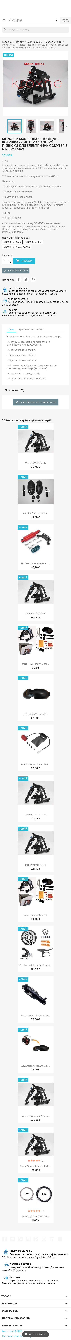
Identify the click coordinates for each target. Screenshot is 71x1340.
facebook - (8, 1336)
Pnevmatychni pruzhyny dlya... (36, 1015)
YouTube (28, 1239)
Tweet (26, 279)
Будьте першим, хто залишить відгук (35, 402)
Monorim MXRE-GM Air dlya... (36, 1116)
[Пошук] (35, 30)
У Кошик (24, 261)
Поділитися (19, 279)
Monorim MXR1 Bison (36, 613)
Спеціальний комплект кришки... (35, 965)
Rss (20, 1239)
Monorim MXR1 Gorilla (35, 463)
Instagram (44, 1239)
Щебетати (12, 1239)
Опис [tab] (11, 329)
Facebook (4, 1239)
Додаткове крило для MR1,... (35, 1065)
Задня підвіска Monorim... (35, 915)
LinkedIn (52, 1239)
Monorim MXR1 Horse (35, 864)
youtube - (19, 1336)
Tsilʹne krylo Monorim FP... (35, 714)
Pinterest (33, 279)
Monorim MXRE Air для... (35, 814)
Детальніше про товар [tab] (31, 329)
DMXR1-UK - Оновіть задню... (35, 563)
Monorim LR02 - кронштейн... (35, 764)
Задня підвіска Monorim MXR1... (35, 1166)
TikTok (60, 1239)
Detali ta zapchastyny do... (35, 663)
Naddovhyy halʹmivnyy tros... (36, 1216)
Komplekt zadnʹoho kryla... (35, 513)
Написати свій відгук (15, 270)
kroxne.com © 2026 (12, 1331)
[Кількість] (5, 261)
